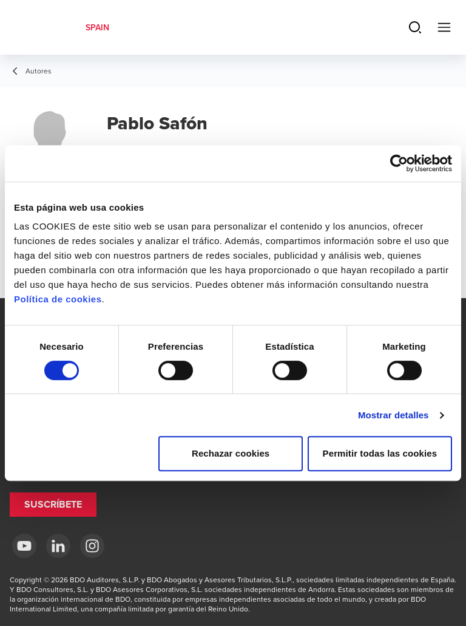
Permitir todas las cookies (380, 453)
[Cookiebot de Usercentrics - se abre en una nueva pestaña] (399, 163)
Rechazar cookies (230, 453)
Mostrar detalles (393, 415)
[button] (53, 504)
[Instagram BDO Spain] (92, 545)
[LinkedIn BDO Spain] (58, 545)
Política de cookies (58, 299)
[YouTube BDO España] (24, 545)
